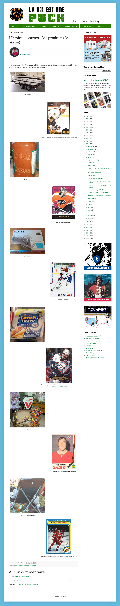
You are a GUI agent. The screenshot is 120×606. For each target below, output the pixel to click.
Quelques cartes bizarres (95, 178)
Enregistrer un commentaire (20, 577)
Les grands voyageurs (93, 341)
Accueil (43, 581)
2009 (88, 238)
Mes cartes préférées (94, 173)
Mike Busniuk (91, 198)
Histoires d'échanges (92, 338)
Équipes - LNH (90, 348)
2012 (88, 230)
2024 (88, 121)
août (89, 157)
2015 (88, 222)
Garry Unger (91, 162)
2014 (88, 224)
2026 (88, 116)
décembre (91, 146)
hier (27, 65)
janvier (90, 218)
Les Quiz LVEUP (91, 343)
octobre (90, 152)
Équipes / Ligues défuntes (94, 350)
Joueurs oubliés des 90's (93, 336)
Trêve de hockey (91, 355)
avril (89, 210)
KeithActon (33, 565)
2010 (88, 236)
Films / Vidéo (90, 353)
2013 (88, 227)
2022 (88, 127)
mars (90, 213)
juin (89, 204)
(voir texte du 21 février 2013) (59, 386)
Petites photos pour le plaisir (95, 358)
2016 (88, 144)
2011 (88, 233)
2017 (88, 141)
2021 (88, 130)
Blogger (63, 596)
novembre (91, 149)
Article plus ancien (71, 581)
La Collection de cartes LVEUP (96, 80)
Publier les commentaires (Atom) (28, 584)
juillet (90, 202)
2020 (88, 133)
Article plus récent (15, 581)
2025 (88, 119)
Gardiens (89, 345)
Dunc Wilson (91, 175)
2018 (88, 138)
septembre (91, 154)
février (90, 215)
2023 (88, 124)
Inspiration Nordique (93, 160)
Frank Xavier (91, 165)
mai (89, 207)
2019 (88, 135)
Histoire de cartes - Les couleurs (97, 193)
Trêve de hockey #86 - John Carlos (98, 190)
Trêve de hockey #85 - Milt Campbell (99, 195)
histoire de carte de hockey (21, 565)
